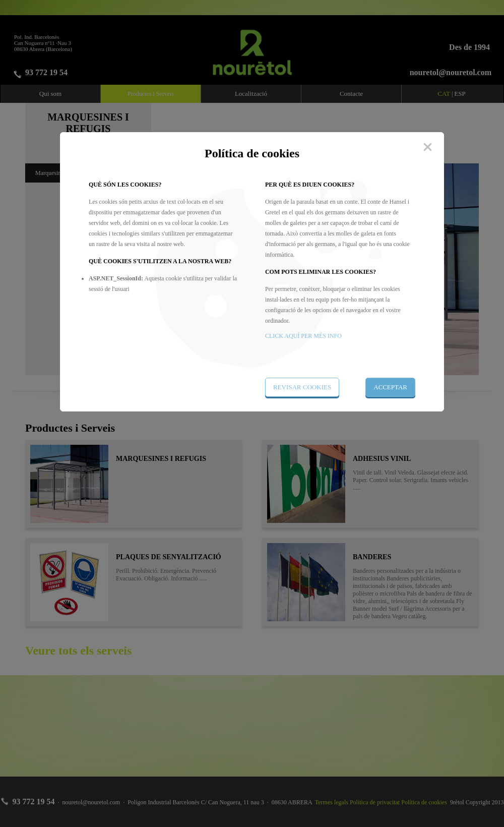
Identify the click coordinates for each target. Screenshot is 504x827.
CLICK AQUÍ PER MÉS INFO (303, 335)
